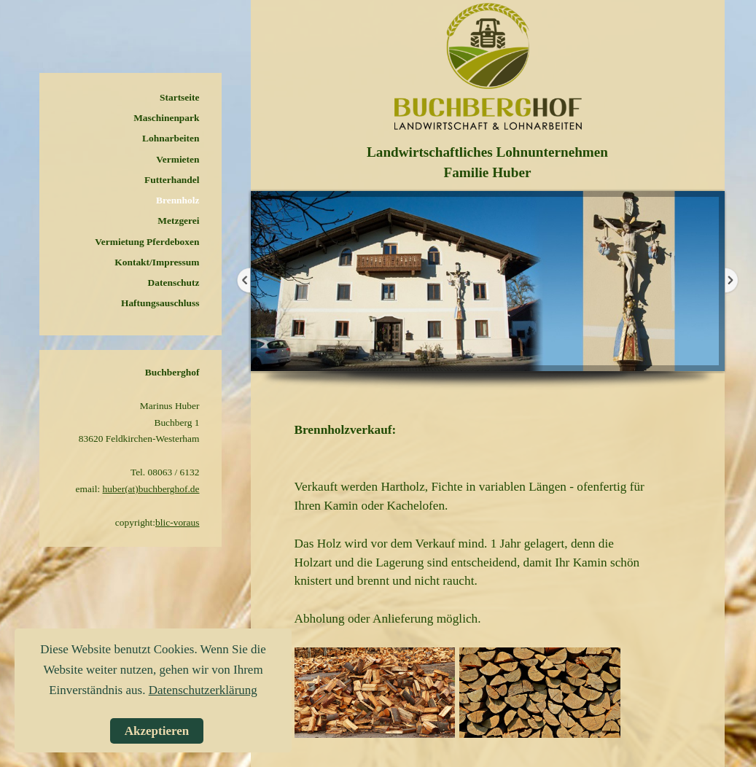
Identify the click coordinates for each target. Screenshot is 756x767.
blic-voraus (177, 522)
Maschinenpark (166, 117)
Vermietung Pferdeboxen (147, 241)
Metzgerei (178, 220)
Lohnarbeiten (170, 138)
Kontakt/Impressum (156, 262)
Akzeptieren (157, 731)
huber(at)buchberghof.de (151, 488)
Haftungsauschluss (160, 302)
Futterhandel (171, 179)
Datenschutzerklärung (203, 690)
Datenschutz (174, 282)
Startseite (179, 97)
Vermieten (177, 159)
